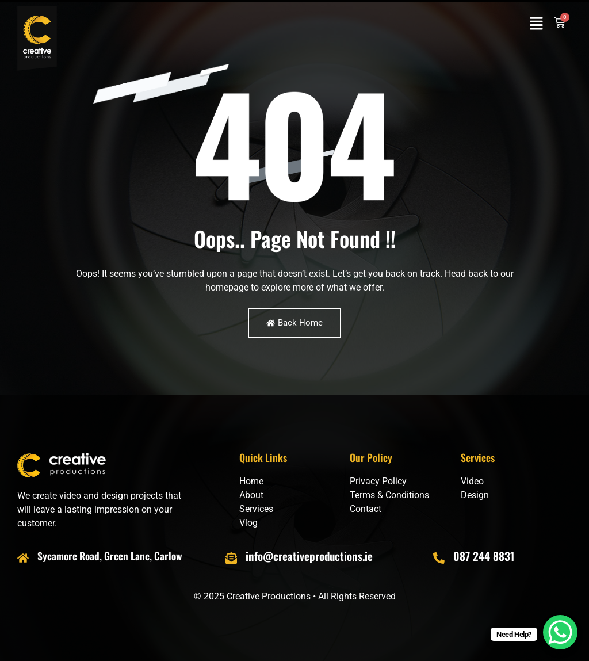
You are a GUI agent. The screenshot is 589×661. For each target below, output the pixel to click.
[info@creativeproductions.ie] (231, 558)
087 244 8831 (483, 556)
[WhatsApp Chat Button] (560, 632)
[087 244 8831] (439, 558)
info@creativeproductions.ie (309, 556)
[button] (536, 24)
